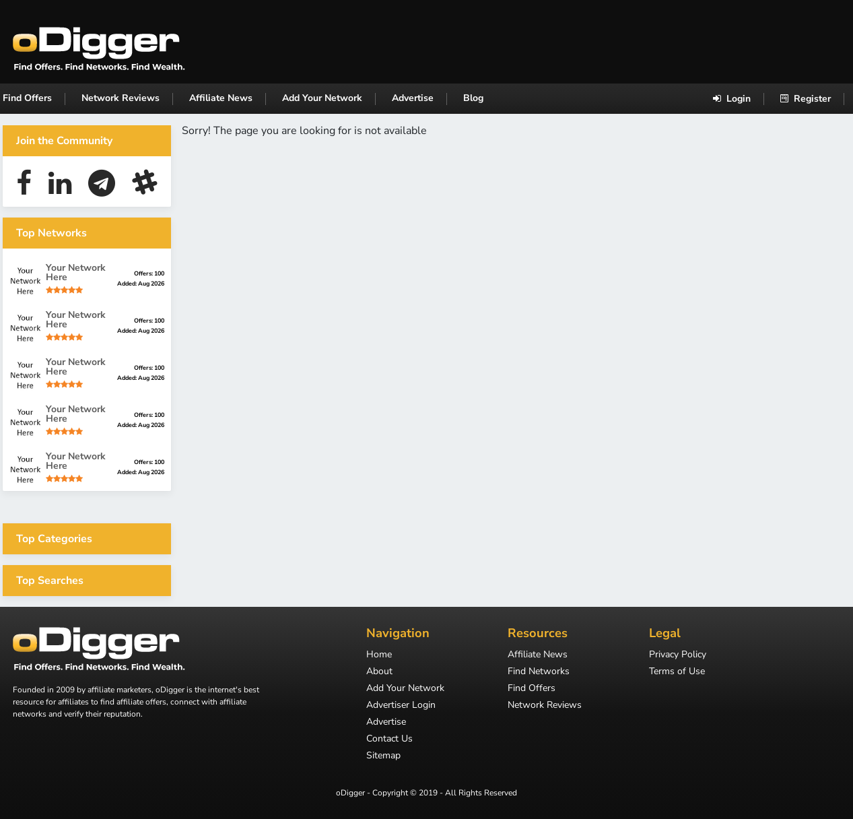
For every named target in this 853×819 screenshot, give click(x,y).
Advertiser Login (401, 705)
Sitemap (383, 756)
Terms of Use (677, 672)
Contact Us (389, 739)
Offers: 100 (149, 273)
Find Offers (27, 98)
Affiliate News (220, 98)
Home (379, 655)
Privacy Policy (677, 655)
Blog (473, 98)
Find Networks (539, 672)
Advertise (413, 98)
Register (805, 98)
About (379, 672)
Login (732, 98)
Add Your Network (322, 98)
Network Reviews (120, 98)
